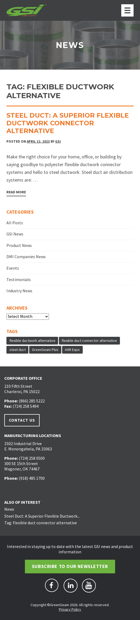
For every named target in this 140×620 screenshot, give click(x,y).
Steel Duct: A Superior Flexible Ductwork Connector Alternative (67, 123)
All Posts (14, 222)
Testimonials (18, 279)
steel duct (17, 349)
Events (12, 268)
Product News (19, 245)
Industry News (19, 290)
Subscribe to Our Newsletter (70, 566)
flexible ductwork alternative (32, 340)
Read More (16, 192)
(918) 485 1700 (32, 478)
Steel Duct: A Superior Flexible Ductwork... (42, 516)
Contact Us (22, 420)
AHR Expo (72, 349)
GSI (58, 141)
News (9, 509)
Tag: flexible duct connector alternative (40, 522)
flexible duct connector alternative (89, 340)
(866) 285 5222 (32, 400)
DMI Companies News (26, 256)
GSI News (14, 234)
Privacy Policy (70, 609)
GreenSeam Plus (45, 349)
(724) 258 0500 (32, 458)
